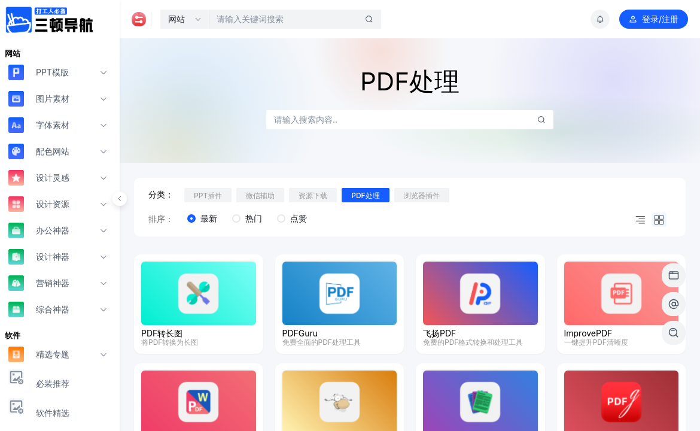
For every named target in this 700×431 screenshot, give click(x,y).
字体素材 (38, 125)
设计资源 (38, 204)
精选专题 (38, 354)
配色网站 (38, 151)
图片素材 (38, 98)
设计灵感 (38, 177)
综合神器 (38, 309)
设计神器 (38, 256)
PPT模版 (38, 72)
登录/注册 (653, 19)
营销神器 (38, 283)
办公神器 (38, 230)
